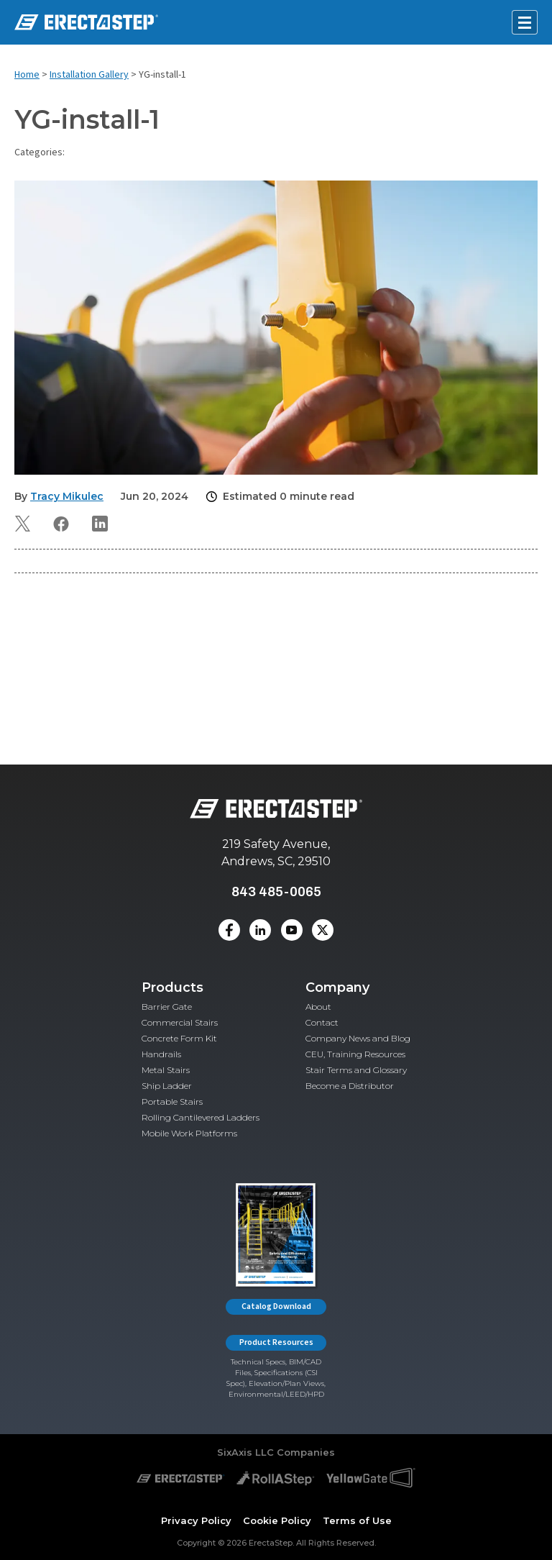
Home (27, 75)
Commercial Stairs (180, 1022)
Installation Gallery (89, 75)
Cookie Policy (277, 1520)
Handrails (161, 1054)
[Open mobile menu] (525, 22)
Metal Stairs (166, 1069)
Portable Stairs (172, 1101)
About (318, 1006)
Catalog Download (276, 1306)
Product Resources (276, 1342)
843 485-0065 (276, 891)
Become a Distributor (349, 1085)
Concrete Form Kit (179, 1038)
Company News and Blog (357, 1038)
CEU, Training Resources (355, 1054)
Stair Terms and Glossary (356, 1069)
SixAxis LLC (245, 1452)
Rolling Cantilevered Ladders (200, 1117)
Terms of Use (357, 1520)
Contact (322, 1022)
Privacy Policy (196, 1520)
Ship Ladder (167, 1085)
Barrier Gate (167, 1006)
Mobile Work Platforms (189, 1133)
